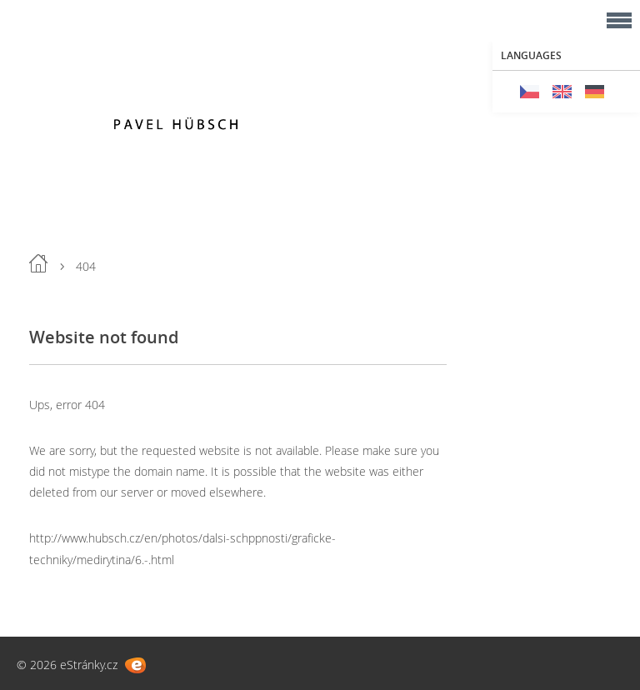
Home (38, 263)
